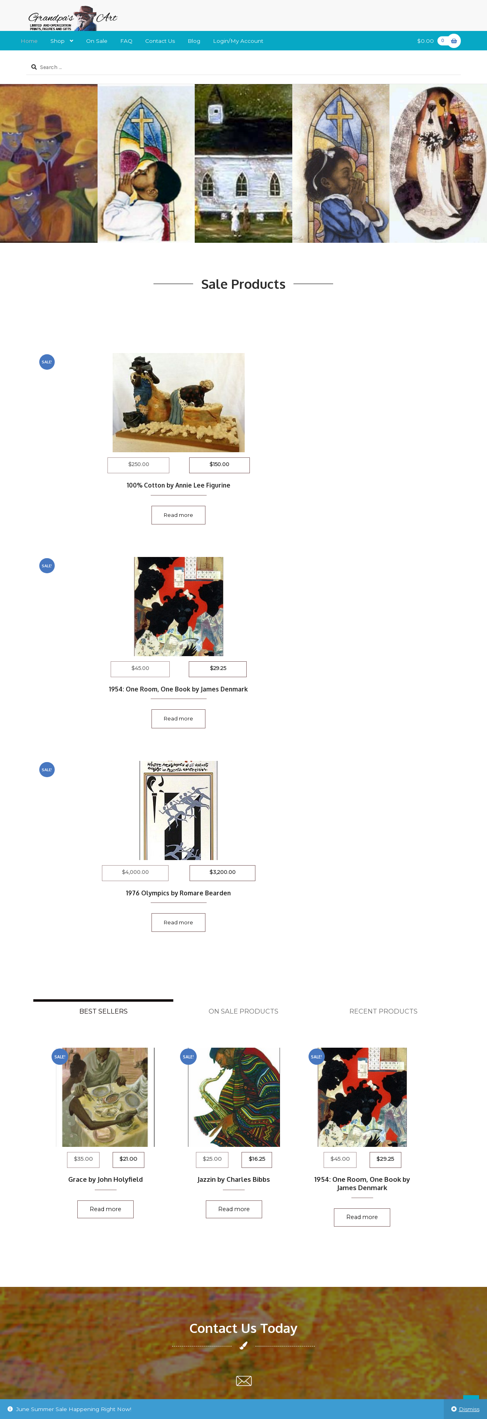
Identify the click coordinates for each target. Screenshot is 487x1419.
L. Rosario (199, 1205)
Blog (194, 41)
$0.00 (434, 40)
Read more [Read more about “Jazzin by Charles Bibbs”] (243, 810)
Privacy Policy (44, 1218)
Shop (57, 41)
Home (29, 41)
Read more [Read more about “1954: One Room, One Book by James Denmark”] (243, 520)
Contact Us (160, 41)
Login (34, 1258)
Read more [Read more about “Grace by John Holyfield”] (105, 810)
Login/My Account (238, 41)
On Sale (96, 41)
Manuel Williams (208, 1192)
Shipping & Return (51, 1205)
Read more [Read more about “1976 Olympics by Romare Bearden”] (390, 511)
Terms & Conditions (52, 1284)
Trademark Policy (49, 1297)
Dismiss (469, 1409)
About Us (38, 1271)
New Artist (40, 1245)
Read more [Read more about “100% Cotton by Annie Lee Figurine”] (97, 511)
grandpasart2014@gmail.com (243, 1037)
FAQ (126, 41)
